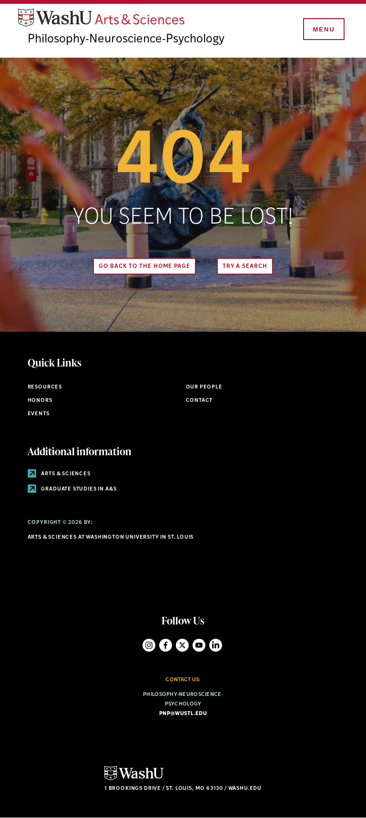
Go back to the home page (144, 266)
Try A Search (245, 266)
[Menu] (323, 29)
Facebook (165, 645)
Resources (45, 387)
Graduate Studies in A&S (72, 489)
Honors (40, 400)
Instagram (148, 645)
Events (39, 414)
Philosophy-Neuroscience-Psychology (126, 39)
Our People (204, 387)
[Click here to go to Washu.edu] (133, 779)
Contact (199, 400)
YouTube (199, 645)
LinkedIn (215, 645)
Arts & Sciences (59, 474)
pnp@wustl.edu (183, 713)
